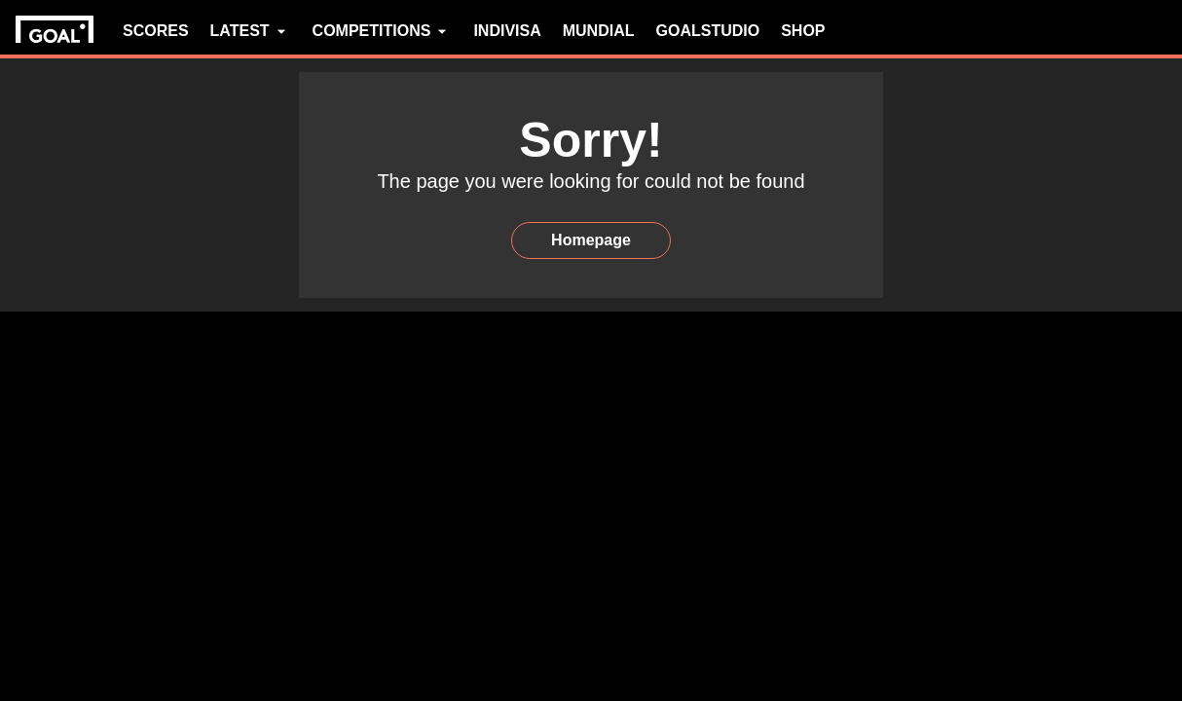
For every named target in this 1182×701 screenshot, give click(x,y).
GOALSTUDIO (708, 30)
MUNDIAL (599, 30)
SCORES (156, 30)
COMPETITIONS (383, 31)
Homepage (591, 240)
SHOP (803, 30)
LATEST (250, 31)
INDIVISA (506, 30)
